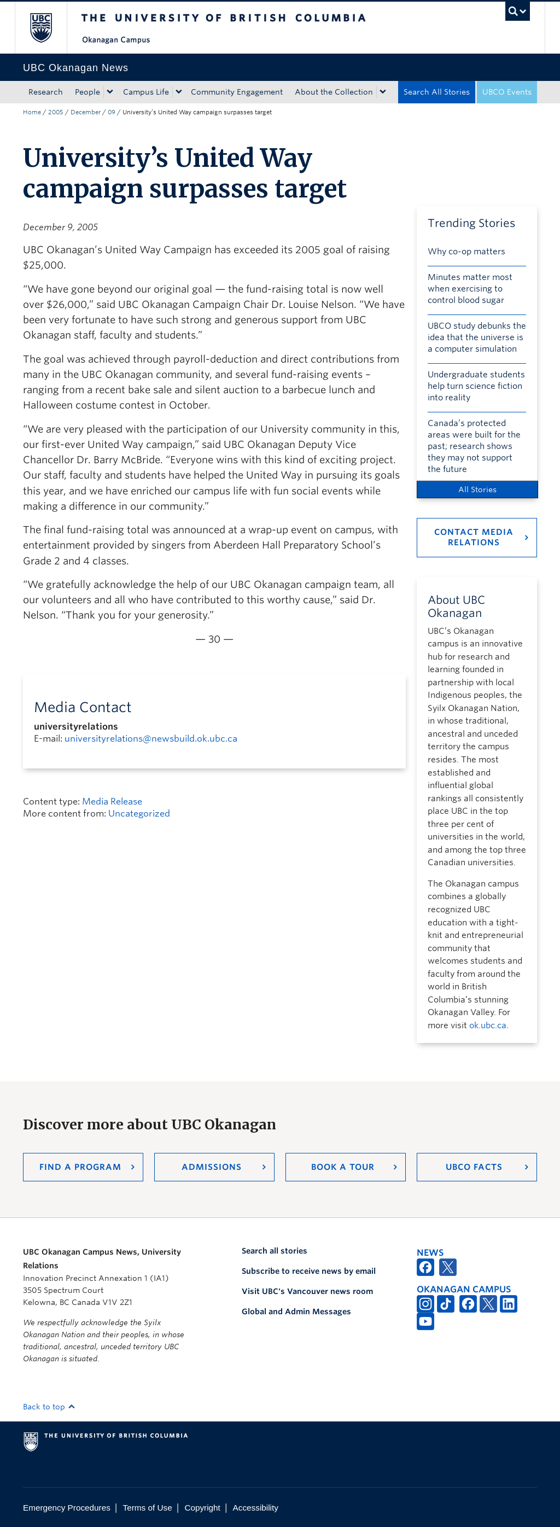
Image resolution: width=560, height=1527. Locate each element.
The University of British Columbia (49, 28)
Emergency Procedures (66, 1507)
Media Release (112, 801)
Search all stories (274, 1250)
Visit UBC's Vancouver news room (307, 1291)
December (86, 112)
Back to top (49, 1406)
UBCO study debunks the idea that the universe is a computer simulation (477, 337)
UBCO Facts (474, 1167)
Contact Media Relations (474, 537)
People (87, 92)
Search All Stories (437, 92)
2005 (55, 112)
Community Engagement (237, 92)
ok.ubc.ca (487, 1025)
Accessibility (255, 1507)
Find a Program (80, 1167)
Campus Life (146, 92)
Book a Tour (343, 1167)
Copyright (202, 1507)
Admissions (212, 1167)
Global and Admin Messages (296, 1311)
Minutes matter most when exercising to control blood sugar (470, 288)
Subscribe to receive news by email (309, 1271)
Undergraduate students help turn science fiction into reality (476, 386)
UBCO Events (507, 92)
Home (32, 112)
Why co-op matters (466, 252)
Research (45, 92)
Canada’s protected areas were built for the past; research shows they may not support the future (474, 446)
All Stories (477, 489)
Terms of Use (147, 1507)
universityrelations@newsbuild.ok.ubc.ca (151, 738)
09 (111, 112)
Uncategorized (139, 813)
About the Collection (334, 92)
